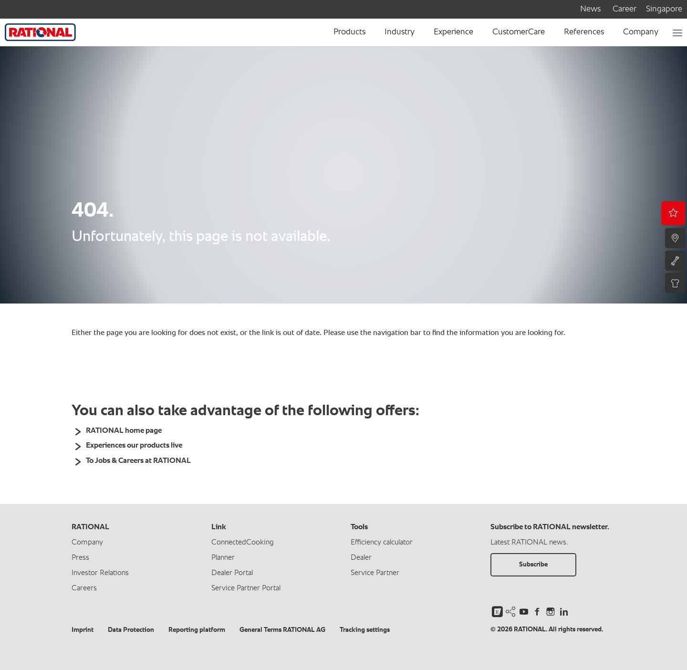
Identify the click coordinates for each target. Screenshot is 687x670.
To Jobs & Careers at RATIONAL (138, 461)
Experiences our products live (134, 446)
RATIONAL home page (124, 431)
